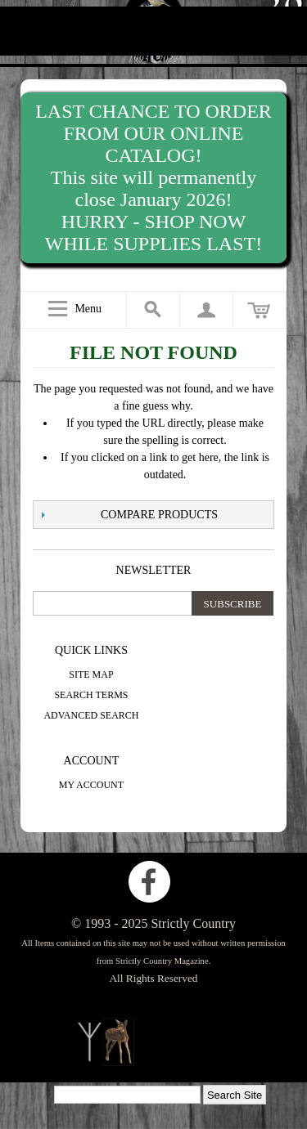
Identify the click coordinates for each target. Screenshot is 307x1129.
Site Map (91, 674)
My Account (91, 785)
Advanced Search (90, 715)
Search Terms (91, 695)
